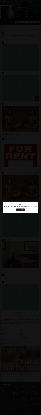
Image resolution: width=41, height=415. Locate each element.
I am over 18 (20, 209)
